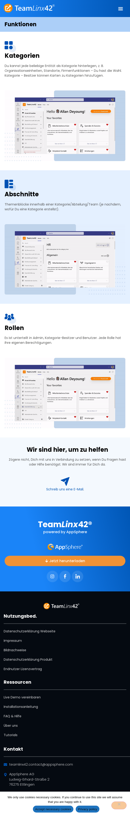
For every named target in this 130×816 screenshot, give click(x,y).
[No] (119, 805)
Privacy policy (87, 809)
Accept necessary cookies (53, 809)
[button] (120, 8)
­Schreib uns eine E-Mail (64, 489)
